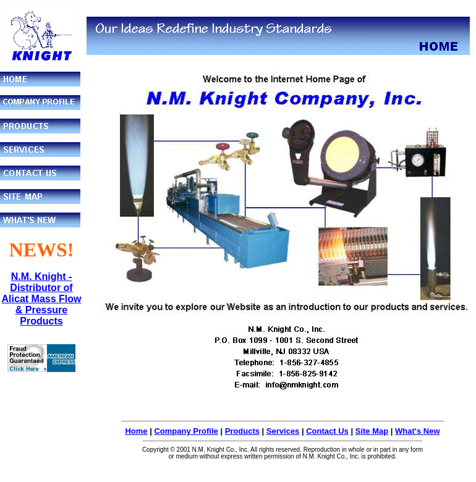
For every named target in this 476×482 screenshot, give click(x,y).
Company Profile (186, 431)
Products (242, 431)
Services (283, 431)
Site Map (371, 431)
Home (136, 431)
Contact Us (327, 431)
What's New (417, 431)
